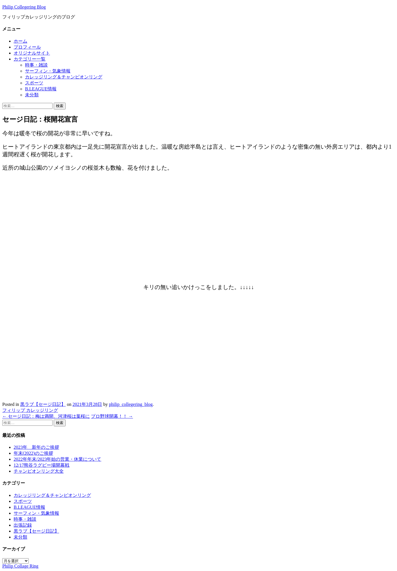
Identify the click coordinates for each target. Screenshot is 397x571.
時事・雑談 (36, 65)
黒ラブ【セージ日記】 (43, 404)
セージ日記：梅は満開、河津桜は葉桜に (46, 416)
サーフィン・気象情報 (47, 70)
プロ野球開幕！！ (112, 416)
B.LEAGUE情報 (41, 88)
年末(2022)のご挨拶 (33, 453)
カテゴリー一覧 (29, 59)
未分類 (32, 94)
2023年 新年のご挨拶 (36, 447)
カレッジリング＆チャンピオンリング (63, 76)
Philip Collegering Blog (24, 7)
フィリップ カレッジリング (30, 410)
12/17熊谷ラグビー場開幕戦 (41, 465)
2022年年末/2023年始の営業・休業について (57, 459)
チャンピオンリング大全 (39, 471)
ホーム (20, 41)
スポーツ (34, 82)
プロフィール (27, 47)
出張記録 (23, 525)
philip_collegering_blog (131, 404)
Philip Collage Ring (20, 566)
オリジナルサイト (32, 53)
